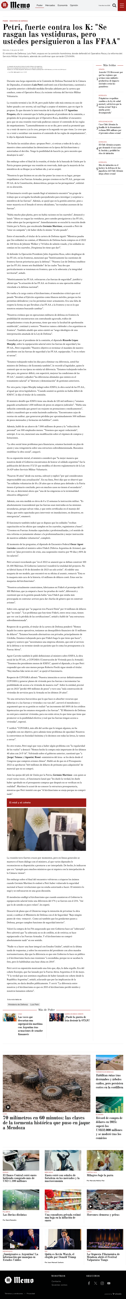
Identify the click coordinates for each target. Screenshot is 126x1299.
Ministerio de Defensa (18, 1004)
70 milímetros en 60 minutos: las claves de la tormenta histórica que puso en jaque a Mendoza (46, 1123)
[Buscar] (114, 5)
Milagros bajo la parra (100, 1175)
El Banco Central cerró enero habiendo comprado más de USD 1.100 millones (19, 1178)
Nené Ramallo (11, 1220)
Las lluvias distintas (15, 1214)
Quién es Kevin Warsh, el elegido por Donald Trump (60, 1256)
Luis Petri (34, 1004)
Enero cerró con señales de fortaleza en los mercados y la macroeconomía (62, 1178)
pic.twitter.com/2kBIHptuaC (59, 69)
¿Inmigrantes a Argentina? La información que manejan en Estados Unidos (20, 1257)
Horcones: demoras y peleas (103, 1214)
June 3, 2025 (23, 72)
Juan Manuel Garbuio (56, 1262)
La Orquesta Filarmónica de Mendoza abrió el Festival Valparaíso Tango (103, 1257)
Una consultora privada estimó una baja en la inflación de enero (63, 1217)
